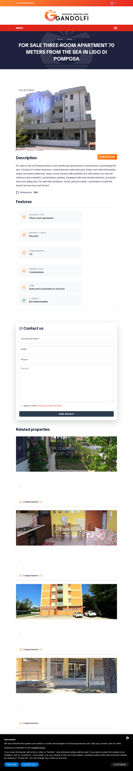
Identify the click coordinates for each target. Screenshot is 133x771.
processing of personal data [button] (48, 352)
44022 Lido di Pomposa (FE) (69, 723)
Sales (69, 37)
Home (60, 37)
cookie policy (38, 747)
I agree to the (42, 351)
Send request (66, 360)
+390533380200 (26, 3)
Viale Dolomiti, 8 (65, 719)
